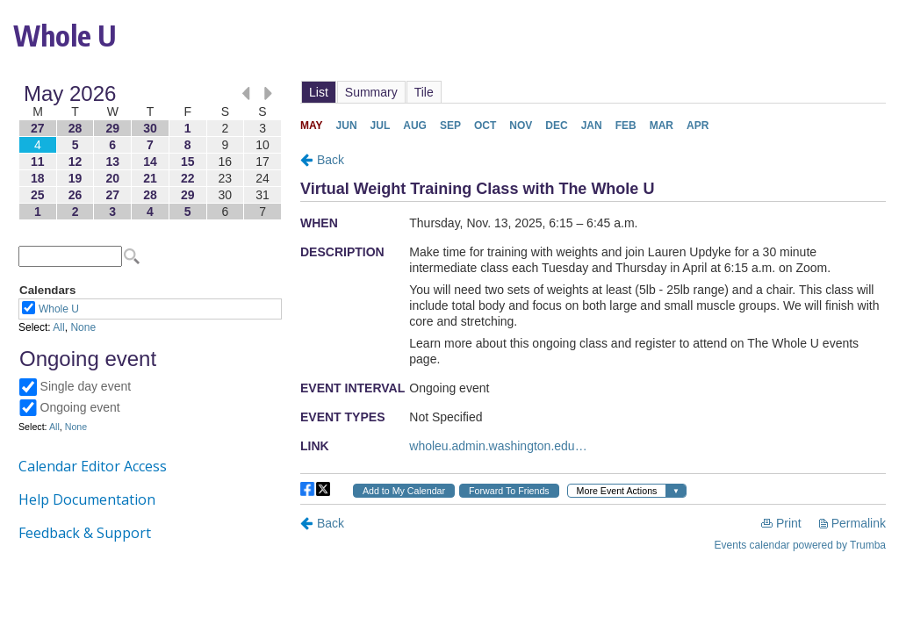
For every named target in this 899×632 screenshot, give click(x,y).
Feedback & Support (84, 532)
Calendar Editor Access (92, 466)
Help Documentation (86, 499)
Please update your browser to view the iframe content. (150, 152)
